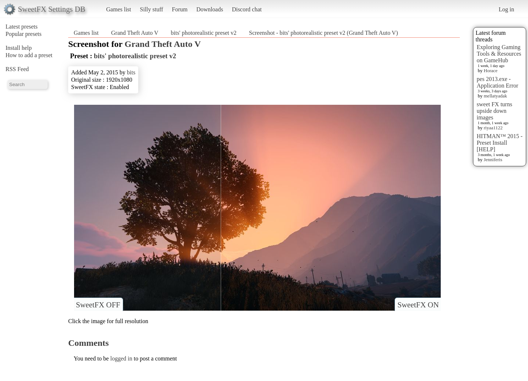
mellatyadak (495, 96)
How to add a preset (29, 55)
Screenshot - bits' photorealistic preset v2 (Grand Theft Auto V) (323, 33)
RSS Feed (17, 69)
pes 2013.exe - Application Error (497, 82)
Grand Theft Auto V (134, 33)
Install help (19, 48)
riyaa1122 (493, 127)
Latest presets (22, 26)
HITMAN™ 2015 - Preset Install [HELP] (499, 142)
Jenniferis (493, 159)
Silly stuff (151, 9)
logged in (121, 358)
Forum (180, 9)
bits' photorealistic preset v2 (203, 33)
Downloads (209, 9)
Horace (491, 70)
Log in (506, 9)
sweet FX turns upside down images (494, 111)
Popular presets (23, 34)
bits (131, 72)
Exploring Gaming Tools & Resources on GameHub (499, 53)
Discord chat (246, 9)
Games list (118, 9)
